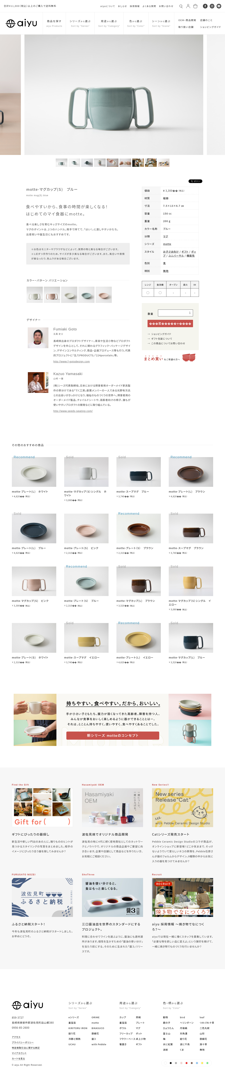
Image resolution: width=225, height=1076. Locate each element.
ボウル (123, 1028)
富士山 (166, 1033)
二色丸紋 (205, 1028)
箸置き (123, 1044)
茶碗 (138, 1017)
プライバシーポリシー (23, 1042)
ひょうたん (168, 1028)
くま (182, 1049)
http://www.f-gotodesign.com (71, 361)
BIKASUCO (97, 1028)
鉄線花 (95, 1033)
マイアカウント (19, 1053)
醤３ (93, 1039)
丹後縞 (183, 1028)
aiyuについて (107, 6)
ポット (139, 1033)
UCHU (72, 1044)
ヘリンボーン (187, 1022)
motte (167, 244)
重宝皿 (72, 1022)
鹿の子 (166, 1022)
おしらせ (122, 6)
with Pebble (98, 1044)
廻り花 (71, 1033)
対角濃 (183, 1033)
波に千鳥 (185, 1044)
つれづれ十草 (207, 1022)
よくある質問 (149, 6)
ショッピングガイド (161, 334)
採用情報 (135, 6)
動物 (165, 1017)
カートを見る (18, 1058)
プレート (140, 1022)
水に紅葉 (168, 1044)
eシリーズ (73, 1017)
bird (182, 1017)
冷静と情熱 (74, 1039)
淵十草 (203, 1044)
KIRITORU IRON (78, 1028)
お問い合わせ (166, 6)
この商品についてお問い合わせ (168, 343)
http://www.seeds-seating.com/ (73, 411)
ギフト (185, 251)
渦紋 (165, 1049)
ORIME (95, 1017)
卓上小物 (141, 1039)
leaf (202, 1017)
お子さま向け (171, 251)
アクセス (16, 1037)
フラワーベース (128, 1039)
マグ (165, 236)
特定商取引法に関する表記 (26, 1048)
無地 (166, 271)
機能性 (191, 255)
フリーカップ (126, 1033)
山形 (202, 1033)
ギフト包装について (161, 338)
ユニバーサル (176, 255)
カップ (123, 1017)
